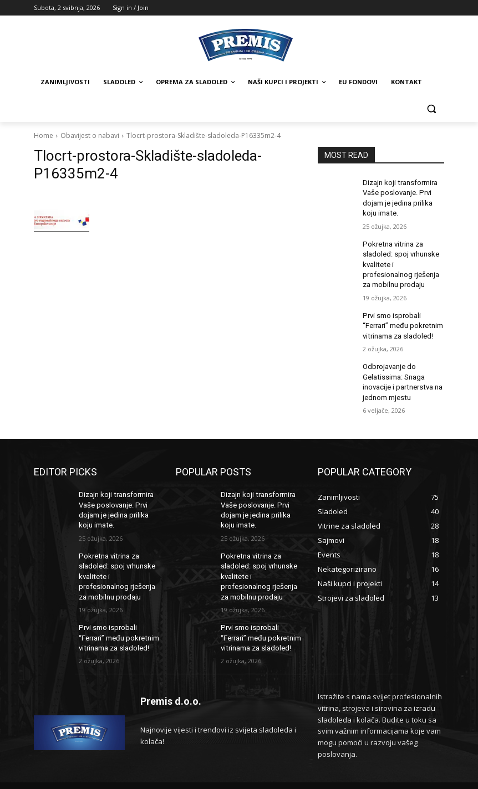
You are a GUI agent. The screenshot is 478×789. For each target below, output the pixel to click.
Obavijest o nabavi (89, 135)
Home (43, 135)
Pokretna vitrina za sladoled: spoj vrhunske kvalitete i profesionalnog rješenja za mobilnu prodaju (401, 258)
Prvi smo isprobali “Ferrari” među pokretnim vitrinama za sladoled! (403, 316)
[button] (431, 109)
